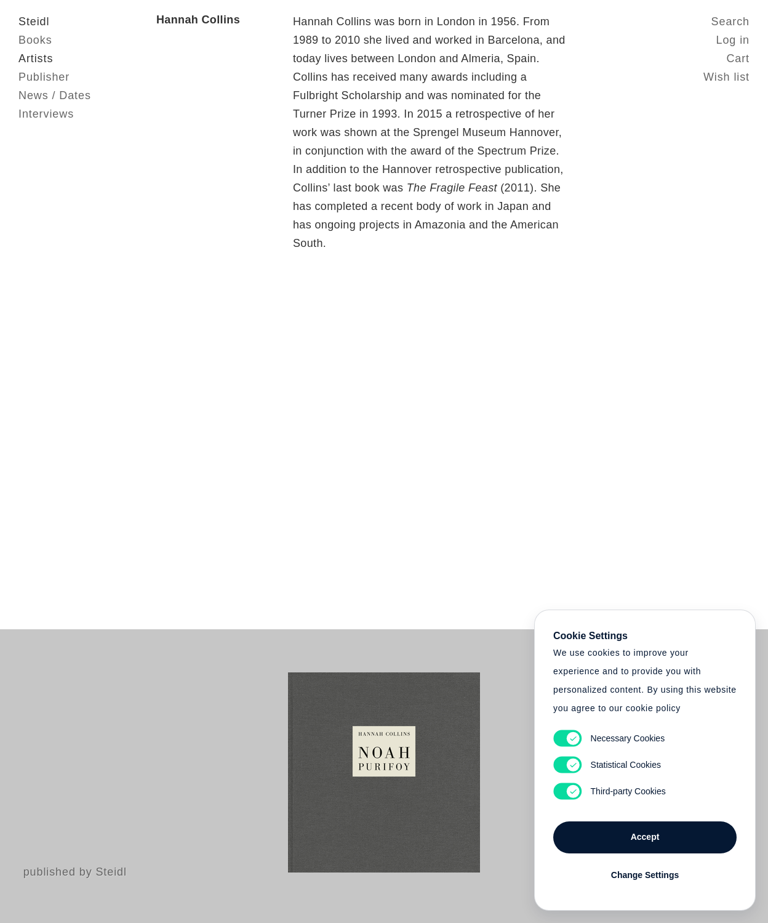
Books (35, 40)
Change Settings (645, 875)
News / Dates (54, 95)
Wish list (726, 77)
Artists (35, 58)
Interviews (46, 114)
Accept (645, 837)
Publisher (44, 77)
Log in (733, 40)
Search (730, 21)
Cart (738, 58)
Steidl (33, 21)
